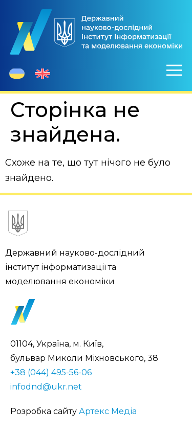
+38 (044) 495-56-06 (51, 372)
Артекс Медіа (108, 411)
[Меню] (174, 70)
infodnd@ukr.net (46, 387)
